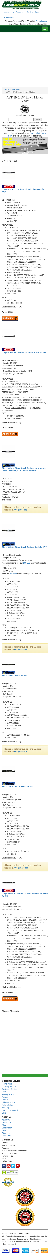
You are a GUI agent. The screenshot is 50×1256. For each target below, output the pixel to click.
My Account (17, 12)
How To (5, 1100)
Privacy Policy (8, 1094)
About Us (6, 1120)
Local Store (6, 1136)
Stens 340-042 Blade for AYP (14, 675)
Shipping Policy (8, 1102)
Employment (7, 1128)
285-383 (26, 563)
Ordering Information (10, 1086)
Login (6, 12)
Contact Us (8, 17)
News (4, 1130)
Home (6, 89)
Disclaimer (6, 1133)
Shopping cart (42, 21)
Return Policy (7, 1105)
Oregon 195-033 (21, 868)
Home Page (7, 1084)
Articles (5, 1097)
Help (4, 1092)
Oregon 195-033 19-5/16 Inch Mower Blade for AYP (24, 352)
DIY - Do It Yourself (10, 1110)
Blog (4, 1113)
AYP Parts (16, 89)
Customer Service (9, 1089)
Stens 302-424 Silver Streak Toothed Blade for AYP (24, 547)
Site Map (5, 1108)
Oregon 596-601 (21, 649)
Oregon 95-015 (20, 752)
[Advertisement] (25, 59)
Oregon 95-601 (20, 510)
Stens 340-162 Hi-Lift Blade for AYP (17, 786)
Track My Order (33, 12)
